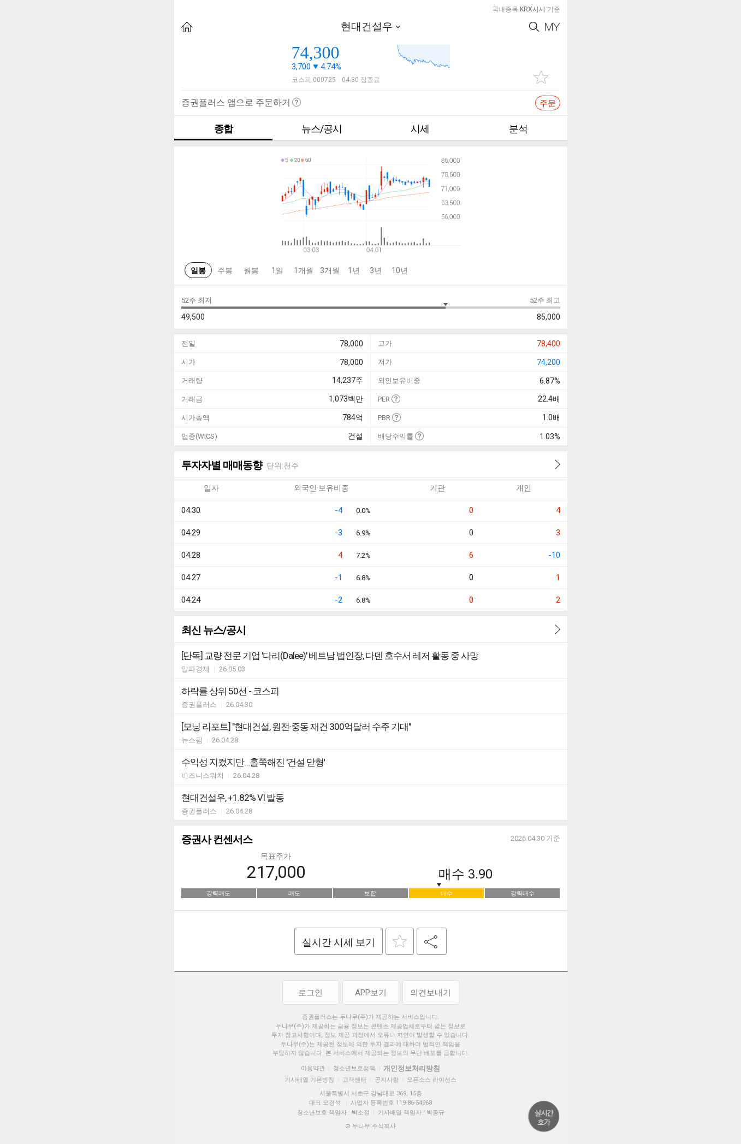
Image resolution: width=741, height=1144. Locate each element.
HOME (187, 27)
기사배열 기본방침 (309, 1079)
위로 (543, 1116)
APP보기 (371, 993)
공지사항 (387, 1079)
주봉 (225, 270)
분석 (518, 128)
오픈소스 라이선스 (432, 1079)
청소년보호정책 (354, 1068)
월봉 (251, 270)
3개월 (330, 270)
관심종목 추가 (541, 77)
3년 (376, 270)
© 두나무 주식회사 (370, 1126)
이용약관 (313, 1068)
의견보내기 (430, 993)
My (552, 27)
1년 (354, 270)
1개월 (303, 270)
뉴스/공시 (321, 128)
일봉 (198, 270)
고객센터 (354, 1079)
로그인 (310, 993)
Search (534, 27)
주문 (548, 103)
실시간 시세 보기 (338, 942)
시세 (420, 128)
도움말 (395, 398)
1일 (277, 270)
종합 (223, 128)
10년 (400, 270)
